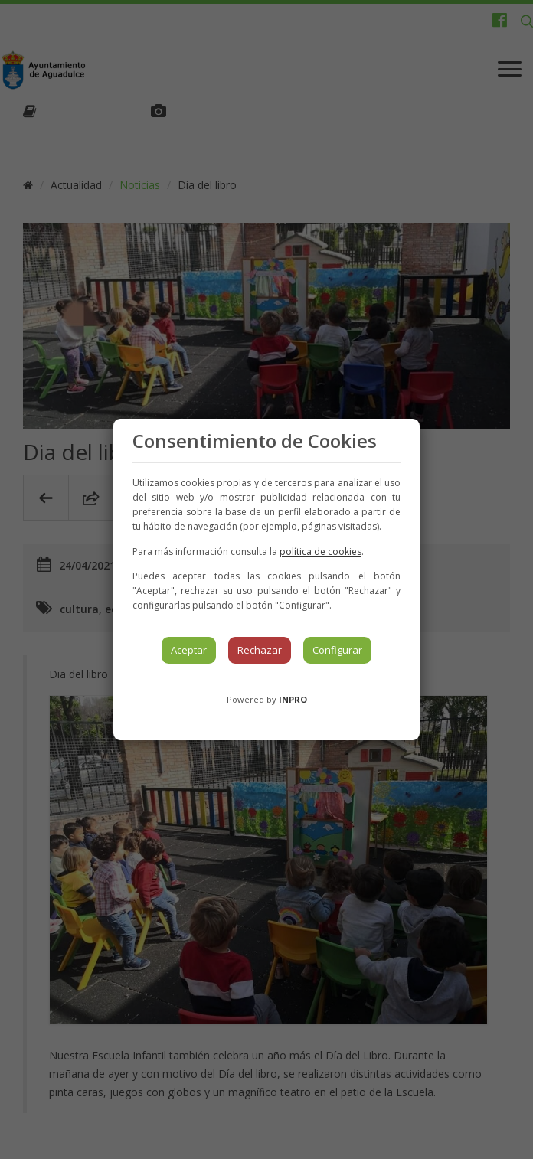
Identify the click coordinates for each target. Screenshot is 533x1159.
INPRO (293, 699)
